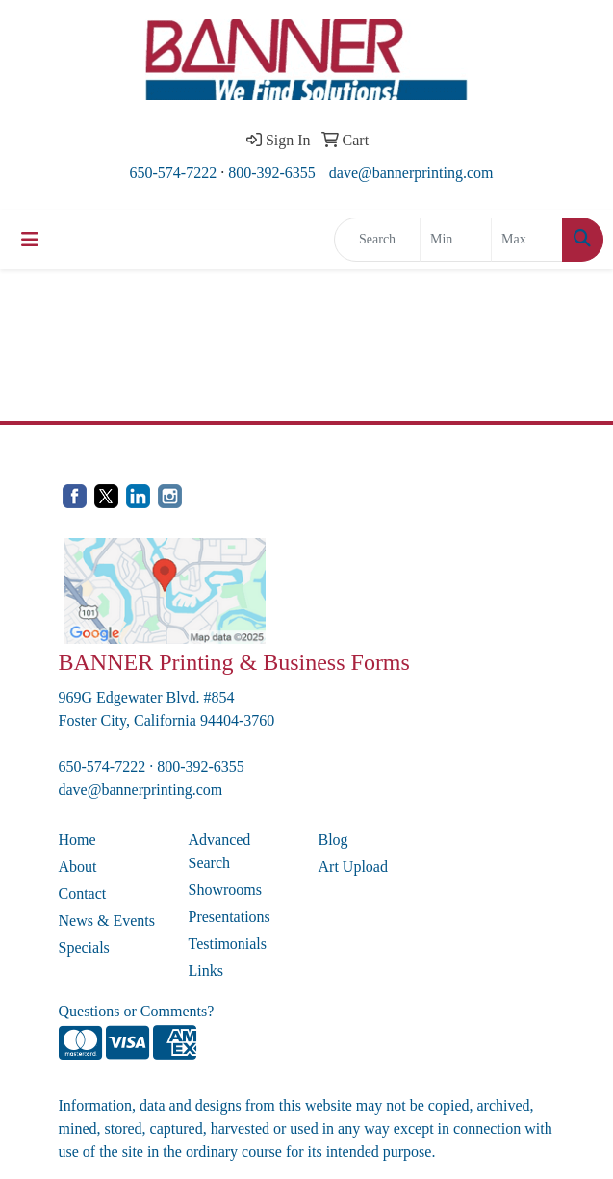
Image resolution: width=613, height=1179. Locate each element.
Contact (83, 893)
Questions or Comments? (137, 1011)
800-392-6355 (272, 173)
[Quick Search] (377, 240)
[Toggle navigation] (30, 239)
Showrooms (225, 890)
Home (77, 840)
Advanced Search (220, 851)
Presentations (229, 917)
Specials (84, 947)
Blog (333, 840)
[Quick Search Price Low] (456, 240)
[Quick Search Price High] (527, 240)
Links (206, 970)
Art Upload (353, 867)
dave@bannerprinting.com (411, 173)
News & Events (107, 920)
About (78, 867)
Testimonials (228, 944)
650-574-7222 (173, 173)
